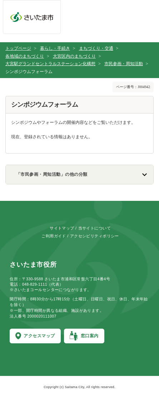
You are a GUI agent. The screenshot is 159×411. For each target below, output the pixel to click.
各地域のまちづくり (24, 56)
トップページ (18, 48)
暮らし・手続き (55, 48)
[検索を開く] (112, 19)
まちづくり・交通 (96, 48)
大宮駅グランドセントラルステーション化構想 (50, 63)
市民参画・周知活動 (123, 63)
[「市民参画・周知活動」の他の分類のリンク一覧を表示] (79, 174)
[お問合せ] (83, 19)
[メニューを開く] (141, 19)
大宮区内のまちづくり (74, 56)
